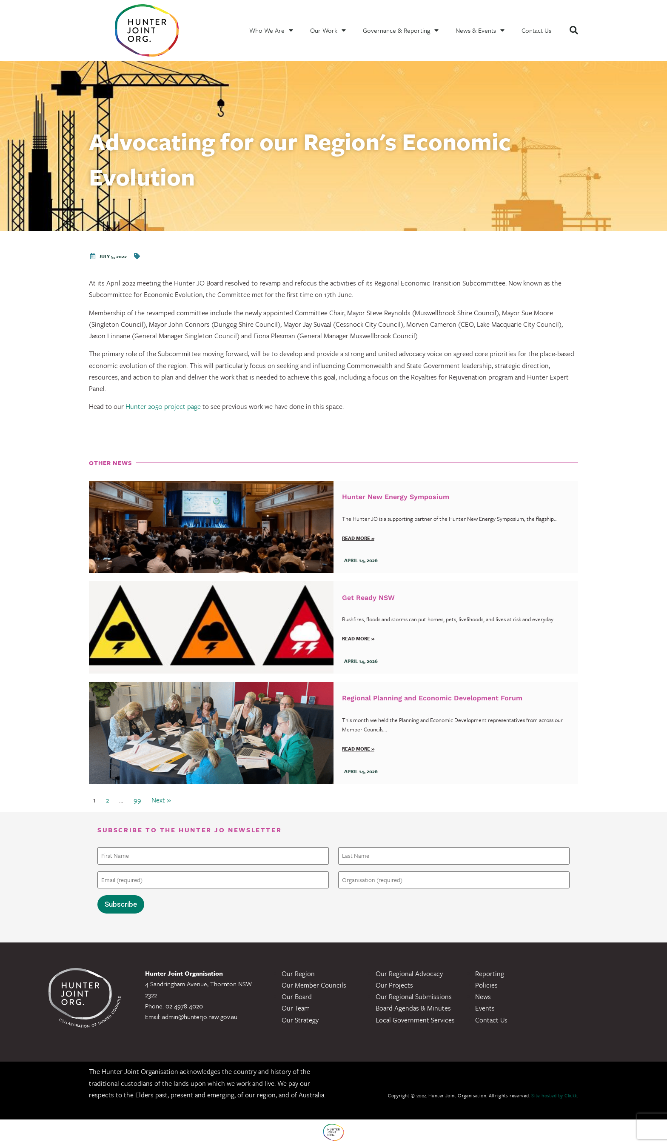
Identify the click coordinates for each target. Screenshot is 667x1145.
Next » (161, 800)
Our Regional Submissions (414, 996)
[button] (573, 30)
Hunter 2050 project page (163, 406)
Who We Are (271, 30)
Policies (486, 985)
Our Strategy (300, 1020)
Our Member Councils (314, 985)
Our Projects (394, 985)
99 (137, 800)
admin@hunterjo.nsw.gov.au (199, 1016)
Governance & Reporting (401, 30)
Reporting (489, 973)
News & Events (480, 30)
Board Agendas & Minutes (413, 1008)
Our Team (296, 1008)
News (483, 996)
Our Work (328, 30)
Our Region (298, 973)
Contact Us (536, 30)
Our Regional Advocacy (409, 973)
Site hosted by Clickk (554, 1095)
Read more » (358, 538)
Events (485, 1008)
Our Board (297, 996)
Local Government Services (415, 1020)
